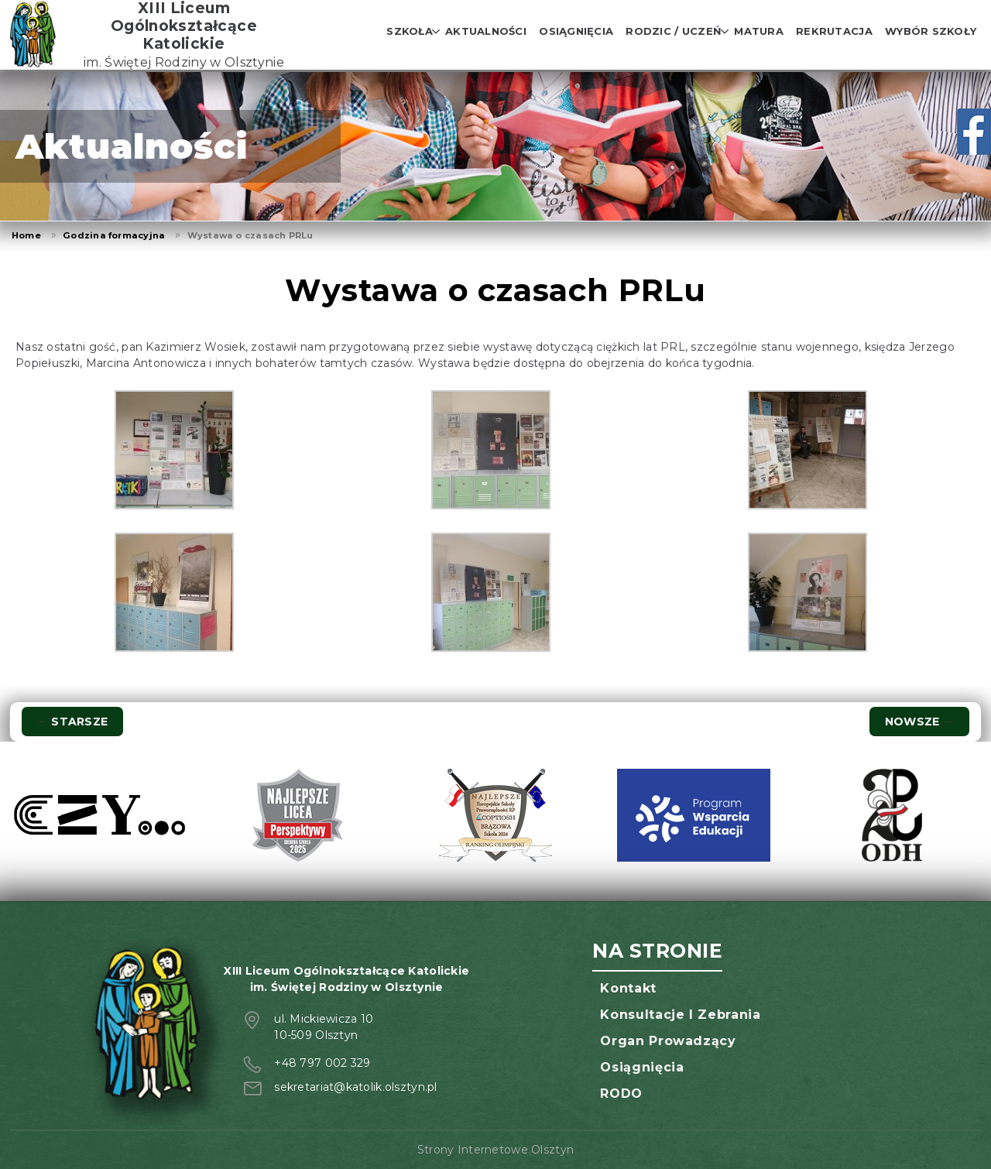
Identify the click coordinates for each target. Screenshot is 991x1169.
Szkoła (409, 31)
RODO (621, 1093)
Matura (759, 31)
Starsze (72, 721)
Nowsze (919, 721)
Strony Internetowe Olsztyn (495, 1150)
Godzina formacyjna (114, 235)
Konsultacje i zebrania (680, 1014)
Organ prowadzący (668, 1041)
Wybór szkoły (930, 31)
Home (26, 235)
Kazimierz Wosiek (195, 347)
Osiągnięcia (576, 31)
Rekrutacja (834, 31)
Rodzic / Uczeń (674, 31)
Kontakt (628, 988)
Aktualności (485, 31)
